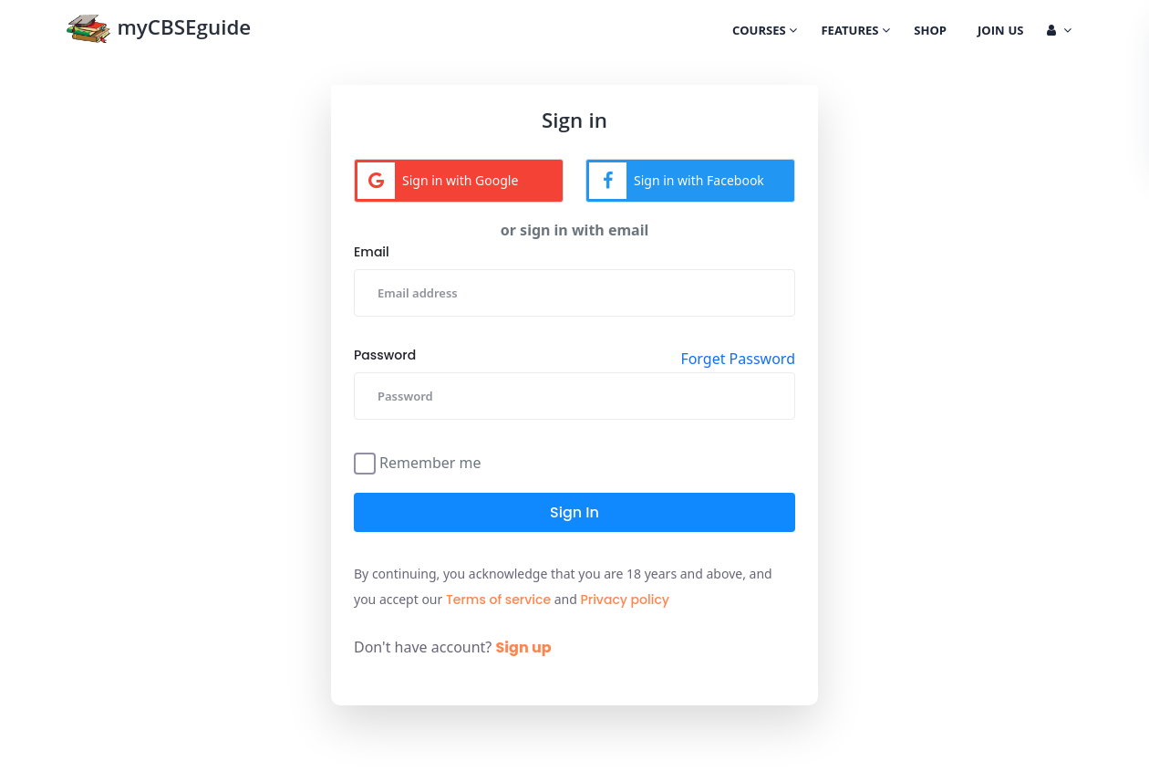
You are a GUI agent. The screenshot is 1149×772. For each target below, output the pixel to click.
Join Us (1000, 32)
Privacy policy (624, 599)
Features (855, 32)
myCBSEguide (158, 30)
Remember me (430, 461)
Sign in (574, 512)
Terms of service (498, 599)
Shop (930, 32)
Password (385, 355)
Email (371, 252)
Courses (764, 32)
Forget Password (737, 359)
